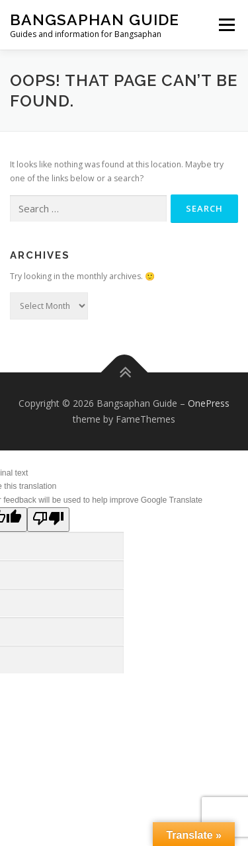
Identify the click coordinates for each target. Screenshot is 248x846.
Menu (226, 24)
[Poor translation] (48, 519)
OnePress (208, 403)
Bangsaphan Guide (94, 19)
